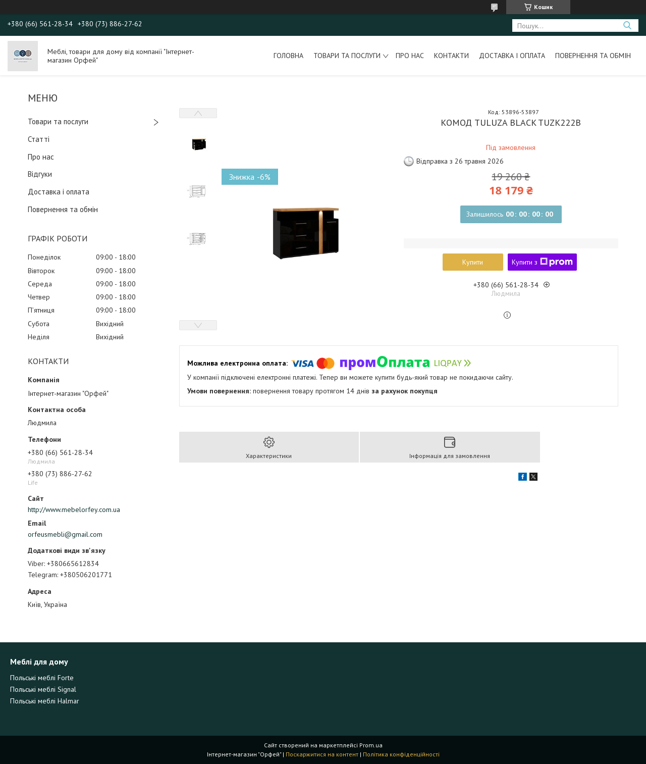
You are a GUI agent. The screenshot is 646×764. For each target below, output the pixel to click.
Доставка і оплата (512, 55)
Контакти (451, 55)
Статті (38, 139)
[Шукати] (627, 25)
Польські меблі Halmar (44, 700)
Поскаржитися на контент (322, 754)
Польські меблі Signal (43, 689)
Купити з (542, 262)
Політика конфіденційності (401, 754)
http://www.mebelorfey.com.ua (74, 509)
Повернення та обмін (593, 55)
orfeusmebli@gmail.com (65, 534)
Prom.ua (371, 745)
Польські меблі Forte (42, 677)
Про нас (410, 55)
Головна (288, 55)
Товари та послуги (347, 55)
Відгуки (40, 174)
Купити (472, 262)
